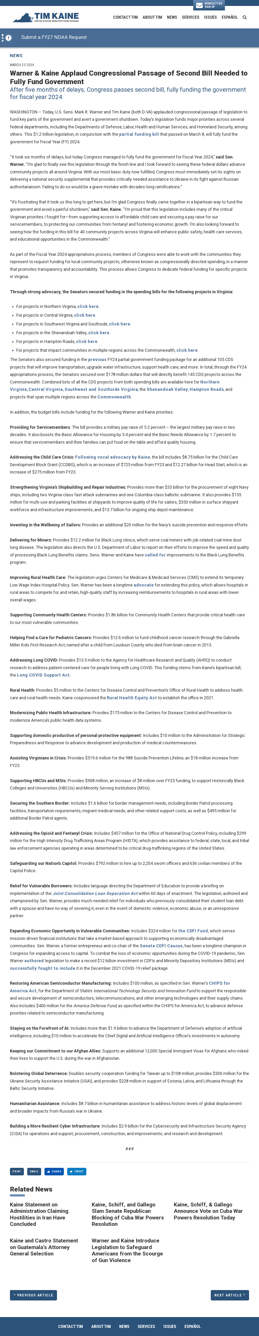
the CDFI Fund (193, 930)
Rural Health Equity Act (132, 697)
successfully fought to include (42, 968)
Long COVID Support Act (43, 675)
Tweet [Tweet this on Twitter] (77, 1171)
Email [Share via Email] (34, 1171)
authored (34, 960)
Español (230, 17)
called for (155, 554)
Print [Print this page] (17, 1171)
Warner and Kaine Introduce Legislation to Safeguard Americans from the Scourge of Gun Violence (127, 1250)
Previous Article (35, 1295)
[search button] (244, 17)
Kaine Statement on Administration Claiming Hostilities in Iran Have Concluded (39, 1214)
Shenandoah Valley (167, 389)
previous (97, 359)
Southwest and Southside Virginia (101, 389)
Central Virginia (46, 389)
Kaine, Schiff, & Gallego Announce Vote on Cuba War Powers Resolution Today (208, 1211)
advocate (144, 584)
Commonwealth (114, 396)
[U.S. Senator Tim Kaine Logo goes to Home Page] (45, 17)
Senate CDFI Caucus (161, 945)
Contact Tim (125, 17)
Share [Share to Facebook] (54, 1171)
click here (88, 306)
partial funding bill (139, 134)
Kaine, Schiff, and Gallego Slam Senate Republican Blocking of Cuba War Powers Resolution (128, 1214)
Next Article (228, 1295)
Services (190, 17)
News (172, 17)
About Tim (152, 17)
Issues (210, 17)
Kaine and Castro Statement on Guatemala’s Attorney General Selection (44, 1247)
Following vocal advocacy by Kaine (112, 457)
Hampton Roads (207, 389)
